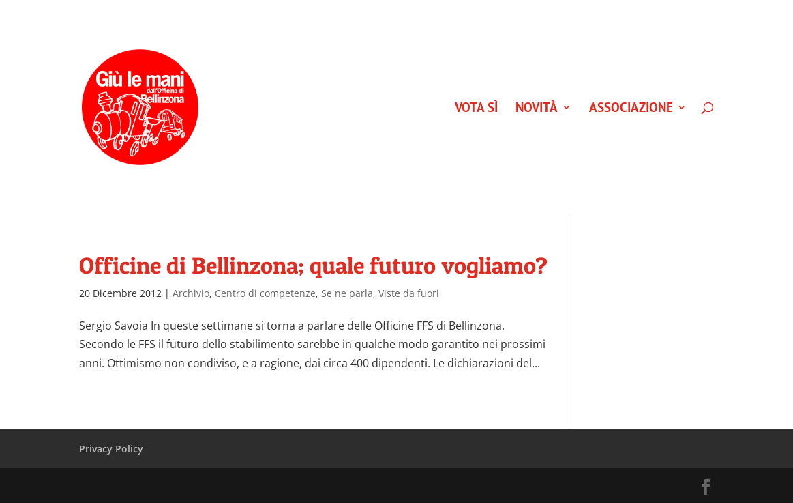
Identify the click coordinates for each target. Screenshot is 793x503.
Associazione (631, 108)
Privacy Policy (111, 448)
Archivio (191, 293)
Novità (536, 108)
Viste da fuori (408, 293)
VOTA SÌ (476, 108)
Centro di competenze (265, 293)
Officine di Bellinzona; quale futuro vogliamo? (313, 265)
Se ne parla (347, 293)
